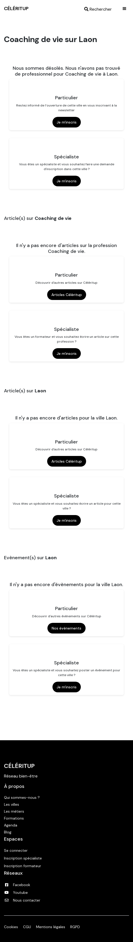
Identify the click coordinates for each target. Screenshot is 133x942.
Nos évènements (66, 628)
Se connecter (16, 850)
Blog (7, 832)
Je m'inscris (67, 122)
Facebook (17, 884)
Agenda (10, 825)
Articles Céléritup (66, 294)
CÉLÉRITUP (16, 8)
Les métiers (14, 811)
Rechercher (98, 9)
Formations (14, 818)
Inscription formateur (22, 865)
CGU (27, 926)
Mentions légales (50, 926)
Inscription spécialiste (23, 858)
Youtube (16, 892)
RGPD (75, 926)
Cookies (11, 926)
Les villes (11, 804)
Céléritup (19, 766)
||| (124, 8)
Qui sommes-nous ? (22, 797)
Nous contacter (22, 900)
